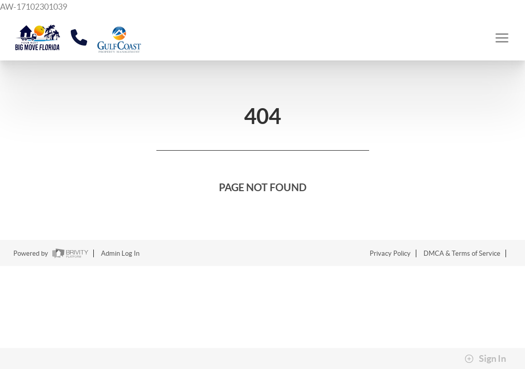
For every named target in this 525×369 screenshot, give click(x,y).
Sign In (485, 359)
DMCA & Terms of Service (461, 253)
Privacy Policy (390, 253)
